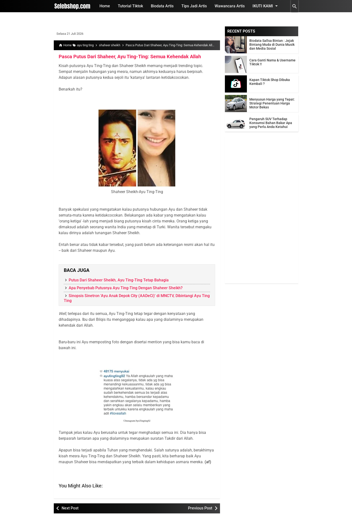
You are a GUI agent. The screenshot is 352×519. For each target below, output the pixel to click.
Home (104, 6)
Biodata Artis (162, 6)
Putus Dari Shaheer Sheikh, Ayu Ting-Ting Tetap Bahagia (119, 280)
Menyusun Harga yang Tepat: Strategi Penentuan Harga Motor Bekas (272, 103)
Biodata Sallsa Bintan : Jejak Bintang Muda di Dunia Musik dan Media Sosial (272, 44)
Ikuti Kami (266, 6)
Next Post (70, 508)
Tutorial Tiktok (130, 6)
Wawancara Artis (230, 6)
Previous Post (200, 508)
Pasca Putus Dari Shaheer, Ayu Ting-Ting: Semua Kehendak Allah (130, 56)
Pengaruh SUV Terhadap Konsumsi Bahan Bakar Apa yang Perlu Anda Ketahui (270, 123)
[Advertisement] (261, 210)
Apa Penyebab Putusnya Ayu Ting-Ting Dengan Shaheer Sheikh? (126, 288)
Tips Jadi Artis (194, 6)
